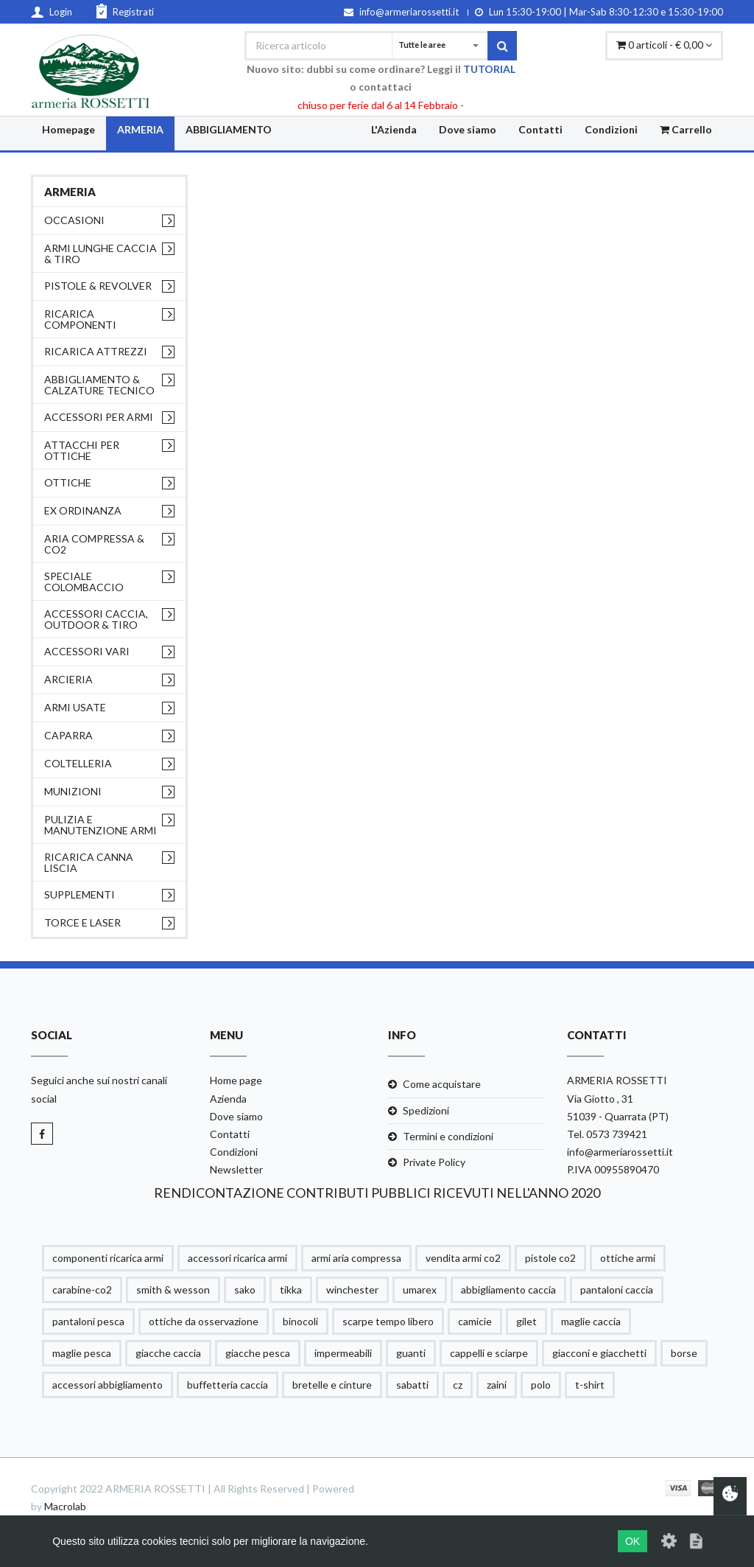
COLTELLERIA (78, 763)
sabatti (412, 1384)
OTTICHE (67, 482)
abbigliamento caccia (508, 1289)
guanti (411, 1353)
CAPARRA (68, 735)
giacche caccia (168, 1353)
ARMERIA (140, 129)
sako (245, 1289)
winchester (352, 1289)
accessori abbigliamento (107, 1384)
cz (457, 1384)
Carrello (686, 129)
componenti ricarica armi (107, 1258)
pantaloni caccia (616, 1289)
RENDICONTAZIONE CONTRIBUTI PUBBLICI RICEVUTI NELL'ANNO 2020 (377, 1192)
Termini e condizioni (448, 1136)
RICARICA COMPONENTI (80, 319)
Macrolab (65, 1506)
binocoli (300, 1321)
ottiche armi (627, 1258)
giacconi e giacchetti (599, 1353)
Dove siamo (467, 129)
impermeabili (343, 1353)
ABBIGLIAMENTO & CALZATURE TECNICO (99, 385)
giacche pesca (257, 1353)
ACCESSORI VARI (87, 651)
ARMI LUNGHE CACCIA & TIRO (100, 253)
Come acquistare (442, 1084)
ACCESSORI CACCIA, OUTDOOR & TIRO (96, 619)
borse (684, 1353)
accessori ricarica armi (237, 1258)
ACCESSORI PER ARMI (98, 416)
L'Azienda (394, 129)
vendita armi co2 (463, 1258)
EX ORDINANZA (82, 510)
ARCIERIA (68, 679)
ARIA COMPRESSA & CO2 (94, 544)
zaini (497, 1384)
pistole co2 (550, 1258)
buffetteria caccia (227, 1384)
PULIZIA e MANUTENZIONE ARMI (100, 825)
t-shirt (590, 1384)
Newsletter (236, 1169)
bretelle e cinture (332, 1384)
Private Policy (434, 1162)
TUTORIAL (489, 69)
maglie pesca (81, 1353)
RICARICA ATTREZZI (95, 351)
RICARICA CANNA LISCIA (88, 862)
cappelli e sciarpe (489, 1353)
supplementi (79, 894)
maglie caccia (591, 1321)
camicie (475, 1321)
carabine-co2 (82, 1289)
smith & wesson (173, 1289)
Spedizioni (426, 1110)
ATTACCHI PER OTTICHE (81, 450)
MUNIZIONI (73, 791)
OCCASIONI (74, 220)
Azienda (228, 1098)
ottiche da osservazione (203, 1321)
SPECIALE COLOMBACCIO (84, 581)
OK (632, 1541)
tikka (291, 1289)
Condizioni (611, 129)
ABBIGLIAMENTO (229, 129)
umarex (420, 1289)
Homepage (68, 129)
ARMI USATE (75, 707)
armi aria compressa (356, 1258)
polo (541, 1384)
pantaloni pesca (88, 1321)
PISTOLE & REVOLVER (98, 285)
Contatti (540, 129)
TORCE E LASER (82, 922)
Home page (236, 1080)
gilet (526, 1321)
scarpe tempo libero (388, 1321)
